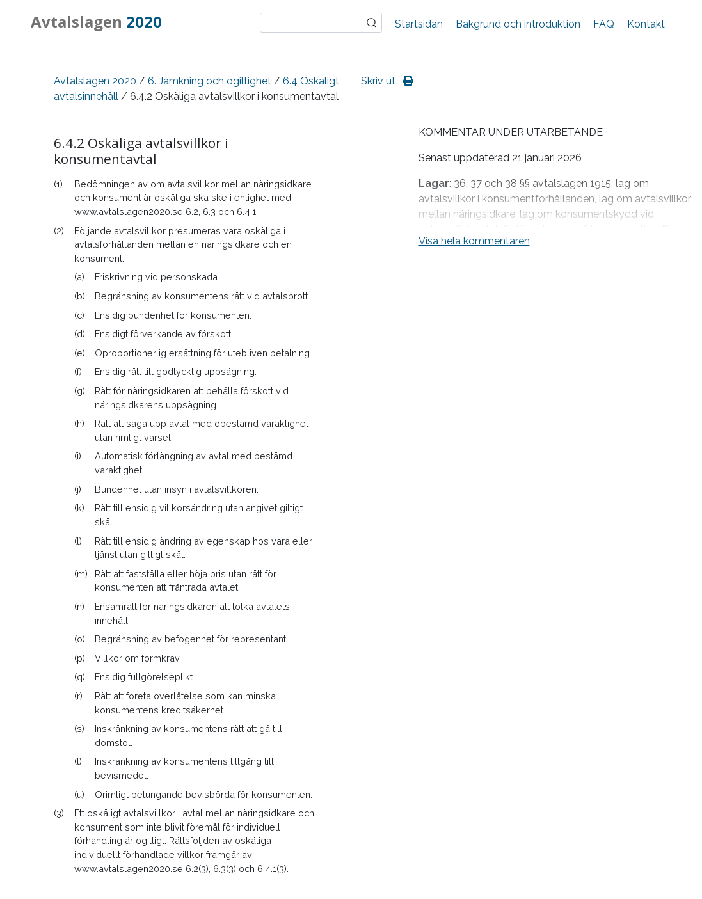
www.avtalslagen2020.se (128, 211)
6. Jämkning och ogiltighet (209, 81)
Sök (372, 23)
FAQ (603, 24)
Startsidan (419, 24)
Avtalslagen (96, 21)
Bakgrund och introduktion (518, 24)
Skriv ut (387, 81)
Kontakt (646, 24)
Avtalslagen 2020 (95, 81)
